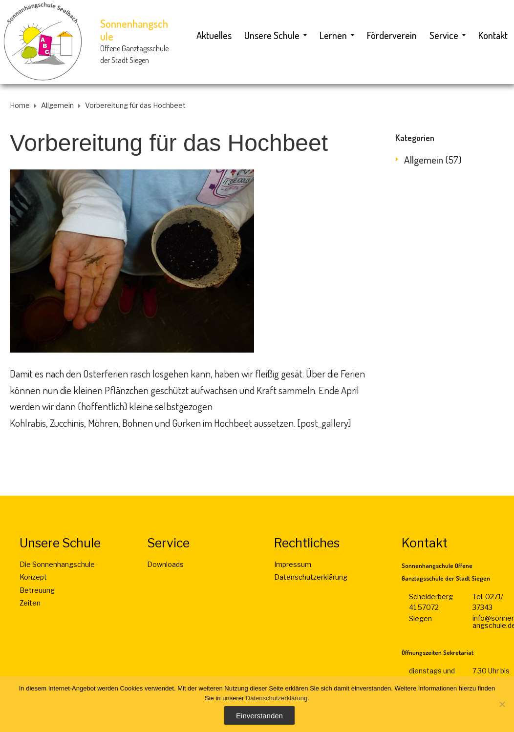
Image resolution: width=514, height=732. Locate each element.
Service (443, 35)
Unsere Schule (272, 35)
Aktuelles (214, 35)
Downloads (165, 564)
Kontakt (493, 35)
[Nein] (502, 704)
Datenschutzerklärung (310, 577)
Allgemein (423, 159)
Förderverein (392, 35)
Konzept (33, 577)
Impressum (292, 564)
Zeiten (30, 603)
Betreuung (37, 590)
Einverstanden (259, 715)
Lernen (333, 35)
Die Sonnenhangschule (57, 564)
